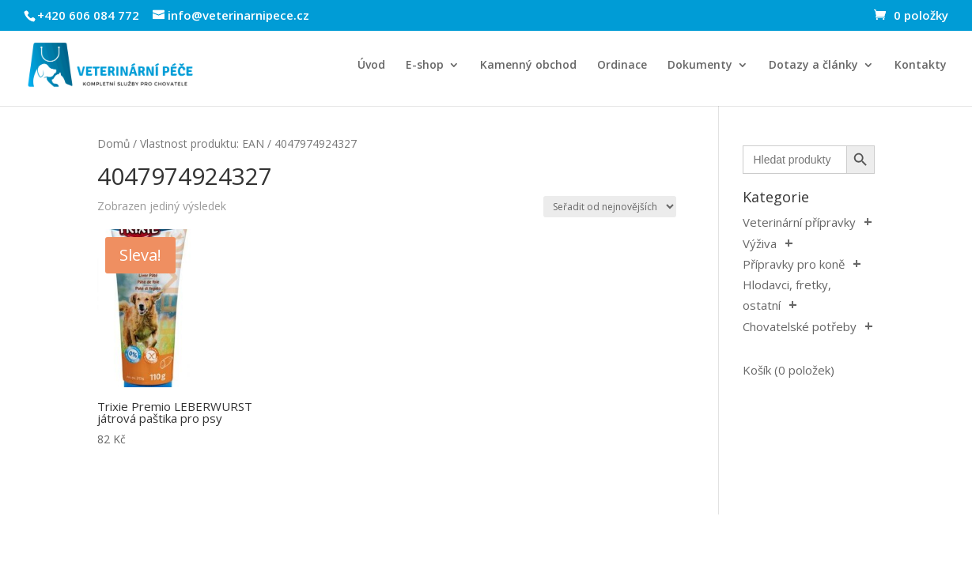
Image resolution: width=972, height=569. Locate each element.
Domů (113, 143)
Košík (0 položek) (788, 370)
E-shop (425, 65)
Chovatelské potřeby (800, 326)
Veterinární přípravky (799, 222)
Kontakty (920, 65)
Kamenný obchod (528, 65)
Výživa (760, 243)
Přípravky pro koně (794, 264)
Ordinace (622, 65)
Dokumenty (700, 65)
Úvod (371, 65)
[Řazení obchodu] (609, 206)
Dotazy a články (813, 65)
